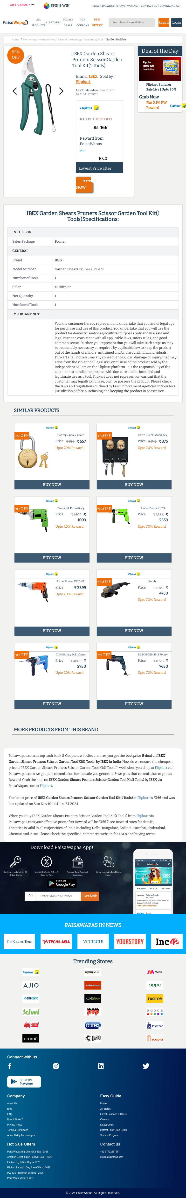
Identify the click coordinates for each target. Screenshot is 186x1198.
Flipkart (83, 81)
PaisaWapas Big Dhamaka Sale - (27, 1151)
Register (163, 22)
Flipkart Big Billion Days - (23, 1162)
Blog (9, 1108)
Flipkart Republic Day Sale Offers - (28, 1167)
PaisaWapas (84, 1193)
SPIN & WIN (56, 6)
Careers (104, 1119)
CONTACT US (149, 5)
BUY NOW (83, 185)
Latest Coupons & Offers (113, 1114)
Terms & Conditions (17, 1130)
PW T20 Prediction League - (25, 1173)
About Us (12, 1103)
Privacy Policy (14, 1124)
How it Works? (15, 1119)
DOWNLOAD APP (170, 5)
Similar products (36, 410)
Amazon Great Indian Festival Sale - (29, 1157)
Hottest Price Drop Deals (113, 1130)
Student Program (109, 1135)
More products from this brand (56, 729)
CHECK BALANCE (103, 5)
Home (103, 1103)
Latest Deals (107, 1124)
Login (176, 22)
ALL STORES (53, 22)
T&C (82, 151)
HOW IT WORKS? (127, 5)
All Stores (105, 1108)
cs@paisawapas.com (111, 1157)
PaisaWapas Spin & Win (20, 1178)
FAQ (9, 1114)
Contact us (110, 1144)
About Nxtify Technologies (21, 1135)
